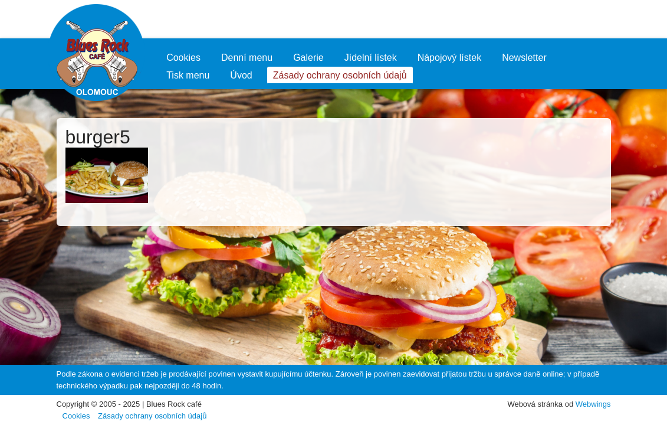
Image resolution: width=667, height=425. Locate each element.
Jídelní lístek (370, 58)
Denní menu (246, 58)
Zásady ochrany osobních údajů (340, 75)
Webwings (593, 404)
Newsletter (524, 58)
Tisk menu (187, 75)
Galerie (308, 58)
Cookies (183, 58)
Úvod (241, 75)
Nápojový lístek (450, 58)
